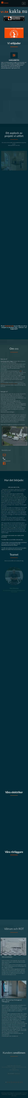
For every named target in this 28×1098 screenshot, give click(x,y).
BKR (20, 371)
